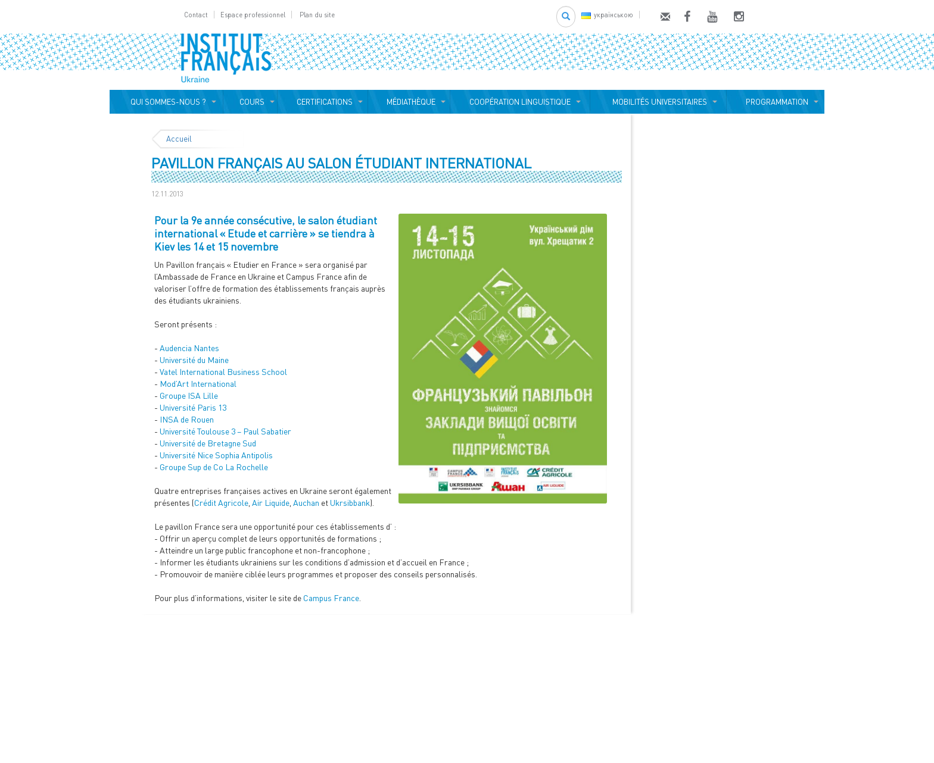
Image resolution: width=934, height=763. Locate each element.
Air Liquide (270, 503)
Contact (196, 14)
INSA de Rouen (188, 419)
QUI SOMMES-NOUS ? (166, 102)
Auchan (306, 503)
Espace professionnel (252, 14)
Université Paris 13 (194, 407)
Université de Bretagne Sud (209, 443)
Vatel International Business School (224, 372)
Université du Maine (195, 360)
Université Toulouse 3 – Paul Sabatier (225, 431)
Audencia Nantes (190, 348)
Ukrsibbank (350, 503)
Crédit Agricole (221, 503)
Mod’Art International (198, 384)
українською (607, 14)
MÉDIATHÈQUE (409, 102)
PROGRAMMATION (775, 102)
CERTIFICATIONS (323, 102)
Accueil (179, 138)
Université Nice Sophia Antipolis (217, 455)
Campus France (331, 598)
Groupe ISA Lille (189, 395)
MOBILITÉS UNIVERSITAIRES (658, 102)
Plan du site (317, 14)
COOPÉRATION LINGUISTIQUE (520, 102)
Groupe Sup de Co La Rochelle (214, 467)
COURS (250, 102)
